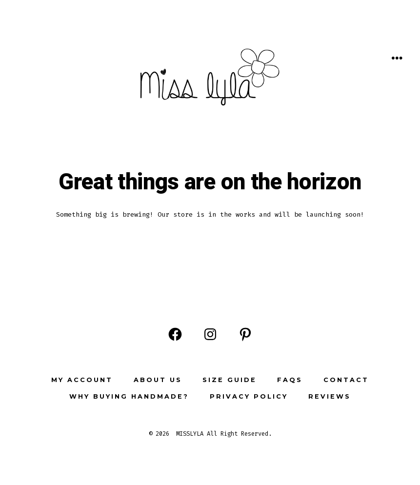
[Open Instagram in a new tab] (210, 334)
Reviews (329, 396)
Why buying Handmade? (129, 396)
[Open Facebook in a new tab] (175, 334)
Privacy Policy (249, 396)
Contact (346, 380)
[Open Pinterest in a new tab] (245, 334)
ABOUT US (158, 380)
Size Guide (229, 380)
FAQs (289, 380)
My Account (82, 380)
